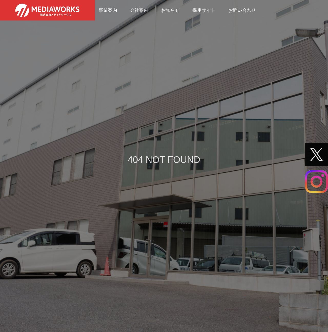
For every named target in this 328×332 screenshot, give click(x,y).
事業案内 (108, 10)
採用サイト (204, 10)
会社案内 (139, 10)
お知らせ (170, 10)
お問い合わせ (242, 10)
